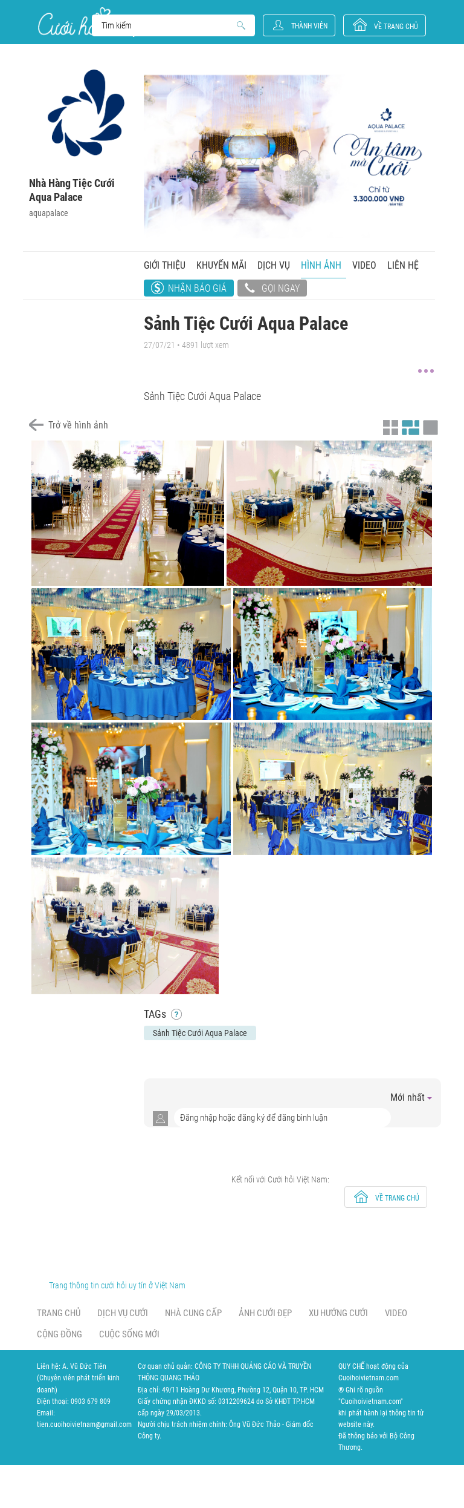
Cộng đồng (59, 1334)
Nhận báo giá (197, 288)
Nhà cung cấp (193, 1313)
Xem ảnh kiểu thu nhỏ (389, 426)
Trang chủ (58, 1313)
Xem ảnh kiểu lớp (429, 426)
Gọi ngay (272, 289)
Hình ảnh (321, 265)
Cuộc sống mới (129, 1334)
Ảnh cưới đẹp (265, 1313)
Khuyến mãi (221, 265)
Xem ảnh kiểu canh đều (409, 426)
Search (168, 25)
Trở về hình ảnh (78, 425)
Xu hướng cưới (338, 1313)
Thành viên (309, 26)
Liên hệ (403, 265)
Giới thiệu (164, 265)
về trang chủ (396, 26)
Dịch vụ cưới (122, 1313)
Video (364, 265)
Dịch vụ (273, 265)
